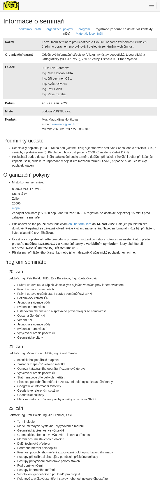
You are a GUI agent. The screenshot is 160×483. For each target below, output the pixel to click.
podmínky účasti (30, 29)
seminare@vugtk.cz (65, 124)
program (84, 29)
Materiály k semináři (89, 33)
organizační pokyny (59, 29)
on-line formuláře (80, 224)
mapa (16, 208)
